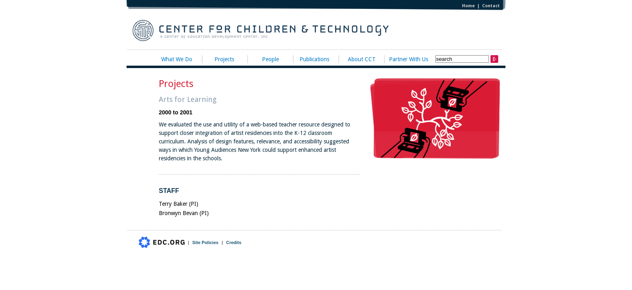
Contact (491, 5)
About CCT (362, 59)
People (270, 59)
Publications (314, 59)
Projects (224, 59)
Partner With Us (408, 59)
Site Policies (205, 242)
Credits (233, 242)
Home (468, 5)
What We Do (176, 59)
